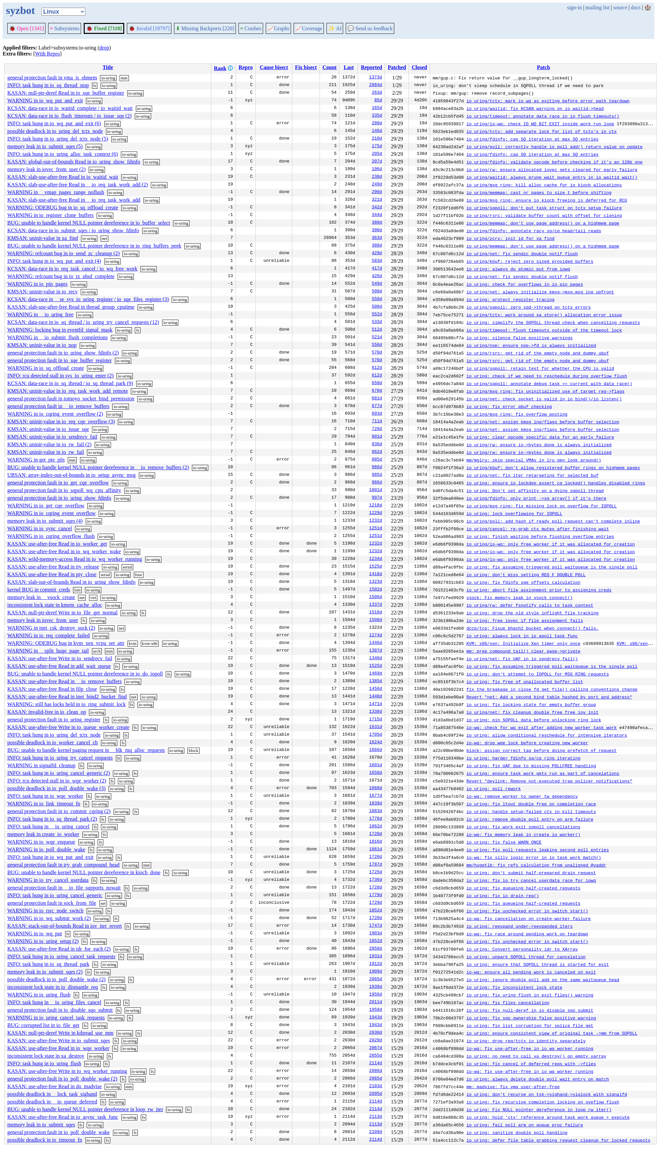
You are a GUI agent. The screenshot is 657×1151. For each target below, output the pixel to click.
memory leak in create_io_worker (43, 834)
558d (377, 299)
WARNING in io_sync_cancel (39, 528)
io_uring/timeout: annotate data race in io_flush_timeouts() (542, 116)
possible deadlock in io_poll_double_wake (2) (56, 979)
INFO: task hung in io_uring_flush (44, 1063)
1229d (375, 513)
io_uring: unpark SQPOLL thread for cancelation (526, 957)
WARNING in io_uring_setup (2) (43, 941)
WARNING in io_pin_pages (37, 284)
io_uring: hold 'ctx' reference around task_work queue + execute (547, 1117)
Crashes (250, 28)
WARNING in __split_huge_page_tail (48, 651)
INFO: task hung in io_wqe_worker (45, 796)
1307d (375, 651)
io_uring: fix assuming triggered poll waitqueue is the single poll (551, 567)
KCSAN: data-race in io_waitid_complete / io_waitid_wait (70, 108)
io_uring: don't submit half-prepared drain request (531, 873)
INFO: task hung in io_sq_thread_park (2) (52, 819)
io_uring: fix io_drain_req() (502, 895)
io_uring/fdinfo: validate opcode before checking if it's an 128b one (554, 162)
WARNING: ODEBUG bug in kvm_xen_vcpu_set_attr (66, 643)
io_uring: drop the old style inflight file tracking (532, 613)
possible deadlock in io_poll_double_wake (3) (56, 788)
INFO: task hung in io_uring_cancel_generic (54, 895)
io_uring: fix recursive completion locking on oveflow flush (542, 1102)
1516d (375, 613)
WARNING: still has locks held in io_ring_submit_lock (66, 704)
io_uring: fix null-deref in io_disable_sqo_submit (529, 1010)
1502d (375, 590)
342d (377, 208)
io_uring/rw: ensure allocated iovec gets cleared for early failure (551, 169)
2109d (375, 1132)
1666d (375, 750)
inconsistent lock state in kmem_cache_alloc (54, 605)
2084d (375, 85)
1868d (375, 788)
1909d (375, 972)
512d (377, 330)
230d (377, 177)
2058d (375, 949)
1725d (375, 873)
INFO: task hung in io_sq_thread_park (48, 964)
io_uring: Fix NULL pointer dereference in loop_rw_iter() (538, 1109)
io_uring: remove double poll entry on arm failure (529, 819)
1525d (375, 567)
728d (377, 429)
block (193, 750)
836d (377, 445)
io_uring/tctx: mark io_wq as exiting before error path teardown (547, 101)
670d (377, 391)
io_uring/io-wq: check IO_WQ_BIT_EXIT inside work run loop (540, 124)
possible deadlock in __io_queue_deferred (52, 1101)
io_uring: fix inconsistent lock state (514, 987)
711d (377, 422)
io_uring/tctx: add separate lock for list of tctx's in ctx (541, 131)
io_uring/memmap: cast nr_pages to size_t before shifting (538, 192)
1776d (375, 819)
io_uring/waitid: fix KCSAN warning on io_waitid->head (535, 108)
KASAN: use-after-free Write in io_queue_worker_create (68, 727)
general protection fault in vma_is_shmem (52, 77)
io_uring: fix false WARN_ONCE (503, 842)
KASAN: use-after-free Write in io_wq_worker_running (67, 1071)
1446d (375, 643)
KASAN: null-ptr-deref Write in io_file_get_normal (62, 612)
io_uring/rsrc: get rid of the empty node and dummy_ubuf (537, 353)
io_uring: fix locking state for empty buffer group (531, 704)
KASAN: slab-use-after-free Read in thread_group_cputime (71, 307)
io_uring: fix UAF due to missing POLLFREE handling (531, 766)
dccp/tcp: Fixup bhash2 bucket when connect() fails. (532, 628)
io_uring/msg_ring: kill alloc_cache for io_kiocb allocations (544, 185)
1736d (375, 880)
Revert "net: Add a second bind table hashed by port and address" (549, 697)
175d (377, 147)
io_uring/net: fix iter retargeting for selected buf (532, 475)
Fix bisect (306, 67)
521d (377, 338)
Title (108, 67)
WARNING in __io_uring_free (40, 314)
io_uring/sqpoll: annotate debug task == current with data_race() (549, 383)
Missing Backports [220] (205, 28)
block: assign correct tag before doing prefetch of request (541, 750)
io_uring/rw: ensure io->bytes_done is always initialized (538, 445)
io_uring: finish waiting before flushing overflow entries (540, 536)
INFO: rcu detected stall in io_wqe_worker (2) (56, 781)
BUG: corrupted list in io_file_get (43, 1025)
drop (104, 48)
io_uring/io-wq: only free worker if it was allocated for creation (550, 544)
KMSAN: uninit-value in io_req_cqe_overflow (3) (61, 421)
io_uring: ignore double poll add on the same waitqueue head (542, 980)
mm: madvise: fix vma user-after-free (513, 1087)
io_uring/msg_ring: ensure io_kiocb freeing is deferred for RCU (546, 200)
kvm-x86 (150, 643)
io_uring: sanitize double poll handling (516, 1132)
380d (377, 223)
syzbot (20, 10)
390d (377, 231)
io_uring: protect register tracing (510, 299)
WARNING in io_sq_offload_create (45, 368)
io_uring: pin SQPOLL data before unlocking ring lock (533, 720)
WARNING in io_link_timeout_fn (43, 803)
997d (377, 498)
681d (377, 399)
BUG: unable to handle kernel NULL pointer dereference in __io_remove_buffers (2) (98, 467)
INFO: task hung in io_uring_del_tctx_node (54, 735)
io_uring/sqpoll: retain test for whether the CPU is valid (540, 368)
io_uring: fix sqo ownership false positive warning (531, 1018)
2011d (375, 1002)
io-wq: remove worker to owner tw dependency (522, 796)
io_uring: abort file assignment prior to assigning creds (538, 590)
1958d (375, 1010)
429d (377, 254)
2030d (375, 1033)
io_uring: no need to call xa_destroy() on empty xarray (536, 1056)
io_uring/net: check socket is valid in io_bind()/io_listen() (544, 399)
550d (377, 345)
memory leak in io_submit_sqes (41, 1124)
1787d (375, 865)
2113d (375, 1117)
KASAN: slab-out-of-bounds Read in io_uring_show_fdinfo (71, 582)
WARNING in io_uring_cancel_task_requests (56, 1017)
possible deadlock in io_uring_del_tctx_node (55, 131)
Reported (371, 67)
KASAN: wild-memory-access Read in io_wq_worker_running (74, 559)
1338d (375, 712)
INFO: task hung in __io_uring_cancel (48, 826)
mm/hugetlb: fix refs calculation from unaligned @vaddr (536, 865)
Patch (543, 67)
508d (377, 292)
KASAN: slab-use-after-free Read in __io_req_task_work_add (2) (77, 184)
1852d (375, 911)
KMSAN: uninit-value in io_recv (42, 291)
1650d (375, 773)
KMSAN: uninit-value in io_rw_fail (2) (49, 444)
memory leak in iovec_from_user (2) (46, 169)
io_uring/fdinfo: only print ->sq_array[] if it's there (536, 498)
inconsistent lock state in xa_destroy (45, 1056)
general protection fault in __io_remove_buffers (58, 406)
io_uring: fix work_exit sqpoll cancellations (523, 827)
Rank (220, 68)
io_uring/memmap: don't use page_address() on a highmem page (542, 223)
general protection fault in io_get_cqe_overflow (58, 482)
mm (124, 77)
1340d (375, 659)
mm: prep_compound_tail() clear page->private (523, 651)
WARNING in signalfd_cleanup (41, 765)
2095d (375, 1094)
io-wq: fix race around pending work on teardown (527, 934)
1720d (375, 834)
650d (377, 383)
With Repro (47, 53)
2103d (375, 1087)
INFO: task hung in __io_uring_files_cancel (54, 1002)
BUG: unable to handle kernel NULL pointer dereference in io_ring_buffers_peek (94, 246)
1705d (375, 735)
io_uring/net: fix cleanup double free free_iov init (532, 712)
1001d (375, 490)
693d (377, 414)
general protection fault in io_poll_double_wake (58, 1132)
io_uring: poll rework (493, 788)
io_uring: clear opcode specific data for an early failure (540, 437)
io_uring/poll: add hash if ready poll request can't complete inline (553, 521)
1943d (375, 1018)
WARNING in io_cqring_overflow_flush (51, 536)
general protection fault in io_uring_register (53, 719)
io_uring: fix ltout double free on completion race (531, 804)
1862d (375, 827)
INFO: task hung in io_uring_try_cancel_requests (60, 758)
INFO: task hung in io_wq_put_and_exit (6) (54, 123)
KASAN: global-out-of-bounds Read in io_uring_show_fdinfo (73, 161)
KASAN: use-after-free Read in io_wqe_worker (58, 1048)
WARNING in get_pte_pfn (35, 460)
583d (377, 261)
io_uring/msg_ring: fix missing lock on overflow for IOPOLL (541, 506)
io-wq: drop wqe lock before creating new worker (527, 743)
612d (377, 368)
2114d (375, 1064)
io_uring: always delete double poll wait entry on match (537, 1079)
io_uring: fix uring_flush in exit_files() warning (529, 995)
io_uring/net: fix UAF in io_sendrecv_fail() (522, 659)
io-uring (108, 77)
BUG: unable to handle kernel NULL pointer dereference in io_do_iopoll (85, 674)
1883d (375, 811)
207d (377, 162)
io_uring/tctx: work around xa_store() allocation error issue (544, 315)
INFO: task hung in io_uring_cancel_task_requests (61, 956)
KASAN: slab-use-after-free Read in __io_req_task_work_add (73, 200)
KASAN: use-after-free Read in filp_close (52, 689)
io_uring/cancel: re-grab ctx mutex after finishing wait (537, 529)
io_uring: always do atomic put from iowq (518, 269)
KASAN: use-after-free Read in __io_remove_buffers (64, 681)
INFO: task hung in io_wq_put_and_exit (50, 857)
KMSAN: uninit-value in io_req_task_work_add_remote (67, 391)
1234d (375, 559)
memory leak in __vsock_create (41, 597)
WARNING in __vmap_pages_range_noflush (55, 192)
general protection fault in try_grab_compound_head (63, 865)
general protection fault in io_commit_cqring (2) (59, 811)
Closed (419, 67)
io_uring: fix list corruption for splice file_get (529, 1025)
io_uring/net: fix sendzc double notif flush (522, 254)
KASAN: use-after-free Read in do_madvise (54, 1086)
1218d (375, 506)
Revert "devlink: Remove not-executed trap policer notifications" (549, 781)
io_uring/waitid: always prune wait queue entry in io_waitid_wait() (551, 177)
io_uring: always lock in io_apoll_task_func (522, 636)
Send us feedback (370, 28)
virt (93, 597)
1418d (375, 574)
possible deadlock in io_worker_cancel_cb (52, 742)
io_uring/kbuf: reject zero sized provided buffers (529, 261)
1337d (375, 605)
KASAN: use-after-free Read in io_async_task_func (62, 1117)
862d (377, 452)
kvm (133, 643)
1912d (375, 964)
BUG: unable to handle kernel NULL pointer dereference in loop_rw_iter (85, 1109)
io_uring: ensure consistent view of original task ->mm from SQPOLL (551, 1033)
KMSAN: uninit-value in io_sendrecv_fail (52, 437)
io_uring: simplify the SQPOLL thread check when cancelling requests (553, 322)
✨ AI (334, 28)
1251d (375, 529)
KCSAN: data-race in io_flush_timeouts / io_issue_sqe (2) (69, 116)
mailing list (598, 7)
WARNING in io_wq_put (34, 933)
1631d (375, 727)
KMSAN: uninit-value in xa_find (42, 238)
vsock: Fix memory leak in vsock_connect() (519, 597)
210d (377, 139)
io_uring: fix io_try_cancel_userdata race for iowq (531, 880)
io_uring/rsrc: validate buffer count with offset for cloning (544, 215)
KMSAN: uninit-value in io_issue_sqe (48, 429)
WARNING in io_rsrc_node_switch (45, 910)
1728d (375, 888)
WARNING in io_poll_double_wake (46, 849)
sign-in (574, 7)
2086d (375, 1071)
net (104, 238)
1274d (375, 636)
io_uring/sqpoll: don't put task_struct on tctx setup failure (544, 208)
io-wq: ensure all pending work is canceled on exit (531, 972)
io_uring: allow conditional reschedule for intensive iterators (546, 735)
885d (377, 460)
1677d (375, 796)
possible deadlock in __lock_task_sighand (52, 1094)
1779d (375, 895)
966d (377, 468)
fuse (138, 574)
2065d (375, 980)
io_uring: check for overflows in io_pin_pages (524, 284)
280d (377, 124)
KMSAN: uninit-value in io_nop (41, 345)
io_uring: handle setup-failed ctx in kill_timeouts (531, 811)
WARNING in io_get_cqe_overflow (45, 505)
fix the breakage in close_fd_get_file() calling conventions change (551, 689)
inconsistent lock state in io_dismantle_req (52, 987)
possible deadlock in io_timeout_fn (44, 1140)
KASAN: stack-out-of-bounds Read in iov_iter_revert (64, 926)
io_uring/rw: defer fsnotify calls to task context (529, 605)
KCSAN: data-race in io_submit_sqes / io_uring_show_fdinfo (73, 230)
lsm (77, 589)
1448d (375, 697)
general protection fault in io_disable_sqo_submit (60, 1010)
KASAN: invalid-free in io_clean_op (46, 712)
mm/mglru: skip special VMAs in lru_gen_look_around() (533, 460)
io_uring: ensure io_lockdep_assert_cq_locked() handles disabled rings (555, 483)
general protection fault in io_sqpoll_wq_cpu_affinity (64, 490)
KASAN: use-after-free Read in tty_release (53, 567)
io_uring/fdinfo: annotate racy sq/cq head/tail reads (533, 231)
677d (377, 406)
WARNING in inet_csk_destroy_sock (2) (51, 628)
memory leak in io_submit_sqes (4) (45, 521)
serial (127, 567)
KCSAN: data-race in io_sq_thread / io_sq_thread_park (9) (70, 383)
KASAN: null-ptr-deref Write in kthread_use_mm (60, 1033)
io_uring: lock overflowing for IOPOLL (514, 513)
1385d (375, 681)
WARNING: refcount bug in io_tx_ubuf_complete (61, 276)
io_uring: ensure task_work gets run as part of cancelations (542, 773)
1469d (375, 674)
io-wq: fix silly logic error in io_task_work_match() (533, 857)
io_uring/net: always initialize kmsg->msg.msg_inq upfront (540, 292)
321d (377, 200)
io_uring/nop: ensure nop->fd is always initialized (531, 345)
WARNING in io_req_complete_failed (48, 635)
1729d (375, 903)
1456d (375, 689)
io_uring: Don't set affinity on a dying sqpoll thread (535, 490)
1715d (375, 720)
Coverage (308, 28)
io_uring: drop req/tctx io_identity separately (526, 1041)
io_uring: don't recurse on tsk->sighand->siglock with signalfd (546, 1094)
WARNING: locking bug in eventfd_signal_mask (59, 330)
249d (377, 185)
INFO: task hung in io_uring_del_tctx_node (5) (57, 139)
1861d (375, 850)
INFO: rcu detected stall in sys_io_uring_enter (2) (60, 375)
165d (377, 108)
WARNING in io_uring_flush (38, 994)
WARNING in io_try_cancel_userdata (47, 880)
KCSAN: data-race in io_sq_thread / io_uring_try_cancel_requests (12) (83, 322)
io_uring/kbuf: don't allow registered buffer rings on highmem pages (553, 468)
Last (349, 67)
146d (377, 131)
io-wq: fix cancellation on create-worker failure (528, 918)
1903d (375, 934)
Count (330, 67)
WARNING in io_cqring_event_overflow (51, 513)
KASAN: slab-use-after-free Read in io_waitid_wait (62, 177)
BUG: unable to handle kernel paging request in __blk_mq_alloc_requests (86, 750)
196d (377, 169)
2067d (375, 1048)
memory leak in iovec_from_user (42, 620)
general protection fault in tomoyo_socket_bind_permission (70, 398)
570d (377, 353)
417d (377, 269)
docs (635, 7)
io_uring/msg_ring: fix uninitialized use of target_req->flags (545, 391)
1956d (375, 995)
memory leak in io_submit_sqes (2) (45, 972)
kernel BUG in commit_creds (38, 589)
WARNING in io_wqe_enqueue (41, 842)
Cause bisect (274, 67)
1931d (375, 957)
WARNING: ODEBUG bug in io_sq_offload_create (62, 207)
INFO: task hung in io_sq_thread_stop (48, 85)
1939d (375, 987)
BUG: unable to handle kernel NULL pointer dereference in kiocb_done (83, 872)
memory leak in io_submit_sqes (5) (45, 146)
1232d (375, 521)
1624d (375, 743)
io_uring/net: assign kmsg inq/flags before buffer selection (542, 422)
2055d (375, 1056)
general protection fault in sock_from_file (51, 903)
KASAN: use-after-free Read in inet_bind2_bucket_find (67, 696)
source (620, 7)
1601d (375, 766)
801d (377, 437)
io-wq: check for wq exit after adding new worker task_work (541, 727)
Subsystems (64, 28)
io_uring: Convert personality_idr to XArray (522, 949)
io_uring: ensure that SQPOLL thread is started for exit (537, 964)
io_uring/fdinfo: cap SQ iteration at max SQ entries (532, 139)
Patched (397, 67)
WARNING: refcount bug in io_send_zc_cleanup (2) (63, 253)
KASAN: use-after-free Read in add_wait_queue (59, 666)
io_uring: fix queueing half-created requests (523, 888)
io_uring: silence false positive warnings (519, 338)
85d (378, 101)
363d (377, 238)
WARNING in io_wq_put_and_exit (45, 100)
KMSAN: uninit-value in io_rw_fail (45, 452)
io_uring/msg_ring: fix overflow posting (516, 414)
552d (377, 315)
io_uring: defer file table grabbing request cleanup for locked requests (558, 1140)
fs (94, 85)
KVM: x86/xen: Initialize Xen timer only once (523, 643)
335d (377, 116)
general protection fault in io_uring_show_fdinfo (59, 498)
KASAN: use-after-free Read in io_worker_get (57, 544)
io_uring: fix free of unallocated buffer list (524, 681)
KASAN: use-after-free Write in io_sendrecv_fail (59, 658)
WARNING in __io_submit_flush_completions (57, 337)
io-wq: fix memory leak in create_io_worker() (523, 834)
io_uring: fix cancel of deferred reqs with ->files (531, 1064)
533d (377, 322)
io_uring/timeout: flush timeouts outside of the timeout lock (544, 330)
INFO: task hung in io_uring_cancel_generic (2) (58, 773)
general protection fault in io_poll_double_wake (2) (62, 1079)
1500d (375, 620)
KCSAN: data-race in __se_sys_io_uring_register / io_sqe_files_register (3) (88, 299)
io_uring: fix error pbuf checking (509, 406)
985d (377, 475)
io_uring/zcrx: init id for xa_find (510, 238)
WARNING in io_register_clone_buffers (50, 215)
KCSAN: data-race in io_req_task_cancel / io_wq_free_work (72, 268)
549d (377, 284)
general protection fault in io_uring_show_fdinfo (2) (63, 353)
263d (377, 93)
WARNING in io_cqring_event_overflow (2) (55, 414)
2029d (375, 1041)
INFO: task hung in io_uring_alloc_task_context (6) (62, 154)
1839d (375, 804)
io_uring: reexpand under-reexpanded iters (519, 926)
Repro (245, 67)
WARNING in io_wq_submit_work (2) (49, 918)
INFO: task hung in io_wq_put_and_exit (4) (54, 261)
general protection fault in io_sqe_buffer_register (59, 360)
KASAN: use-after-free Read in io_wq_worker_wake (64, 551)
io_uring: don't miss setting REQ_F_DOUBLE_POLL (526, 574)
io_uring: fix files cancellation (507, 1002)
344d (377, 215)
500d (377, 307)
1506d (375, 597)
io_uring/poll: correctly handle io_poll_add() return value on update (554, 147)
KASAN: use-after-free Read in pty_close (51, 574)
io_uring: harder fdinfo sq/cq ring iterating (523, 758)
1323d (375, 582)
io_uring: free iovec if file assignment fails (524, 620)
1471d (375, 704)
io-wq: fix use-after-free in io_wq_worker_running (529, 1048)
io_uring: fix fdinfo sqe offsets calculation (523, 582)
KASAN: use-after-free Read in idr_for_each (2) (59, 949)
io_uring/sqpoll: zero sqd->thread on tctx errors (528, 307)
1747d (375, 926)
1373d (375, 78)
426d (377, 276)
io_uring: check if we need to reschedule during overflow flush (546, 376)
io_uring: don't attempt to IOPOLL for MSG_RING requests (537, 674)
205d (377, 154)
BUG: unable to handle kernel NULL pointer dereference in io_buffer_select (88, 223)
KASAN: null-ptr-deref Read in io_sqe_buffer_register (65, 93)
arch (96, 651)
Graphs (278, 28)
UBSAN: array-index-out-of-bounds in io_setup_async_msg (71, 475)
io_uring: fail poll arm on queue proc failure (524, 1125)
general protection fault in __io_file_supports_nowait (64, 887)
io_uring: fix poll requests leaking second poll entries (537, 850)
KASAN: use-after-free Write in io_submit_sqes (58, 1040)
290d (377, 192)
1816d (375, 842)
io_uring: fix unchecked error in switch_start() (527, 911)
